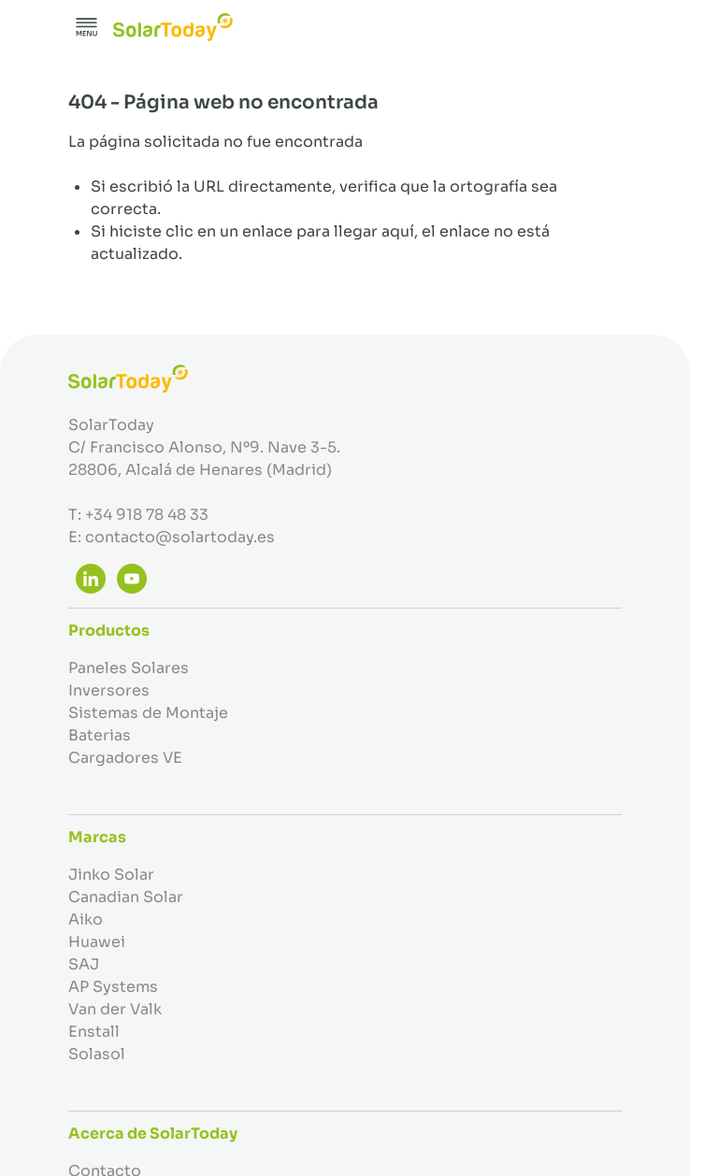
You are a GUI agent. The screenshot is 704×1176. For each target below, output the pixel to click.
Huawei (96, 942)
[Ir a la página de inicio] (173, 27)
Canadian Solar (125, 897)
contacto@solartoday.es (180, 537)
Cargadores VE (125, 757)
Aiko (85, 919)
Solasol (96, 1054)
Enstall (94, 1031)
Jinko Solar (111, 874)
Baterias (99, 735)
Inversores (109, 690)
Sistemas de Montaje (148, 713)
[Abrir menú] (87, 27)
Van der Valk (115, 1009)
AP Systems (113, 987)
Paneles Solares (128, 668)
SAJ (83, 964)
